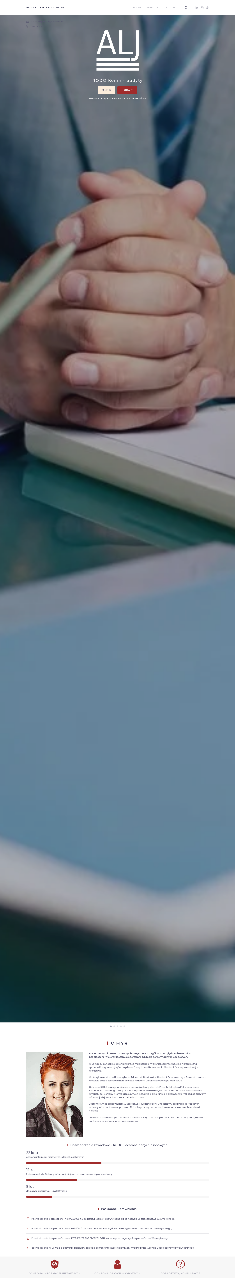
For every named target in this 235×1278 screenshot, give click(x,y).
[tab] (111, 1026)
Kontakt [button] (171, 7)
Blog (160, 7)
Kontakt (127, 90)
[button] (186, 7)
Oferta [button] (149, 7)
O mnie (106, 90)
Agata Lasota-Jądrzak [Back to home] (45, 7)
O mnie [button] (137, 7)
